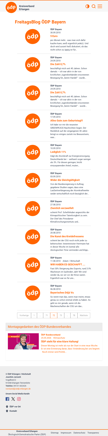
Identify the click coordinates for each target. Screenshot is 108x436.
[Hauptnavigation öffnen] (99, 6)
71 (47, 315)
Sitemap (54, 433)
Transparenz (93, 433)
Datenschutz (79, 433)
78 (74, 315)
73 (61, 315)
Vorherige (24, 315)
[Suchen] (93, 6)
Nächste (84, 315)
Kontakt (11, 411)
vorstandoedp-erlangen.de (18, 389)
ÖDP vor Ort (13, 406)
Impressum (66, 433)
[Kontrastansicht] (87, 6)
